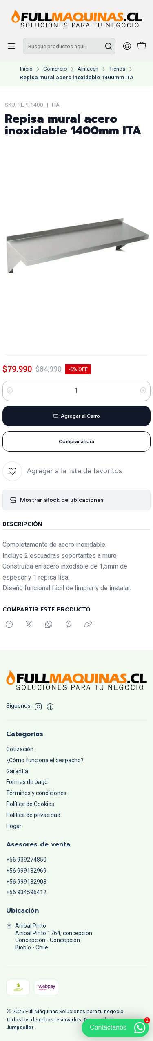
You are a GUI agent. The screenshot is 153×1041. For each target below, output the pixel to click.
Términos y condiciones (36, 793)
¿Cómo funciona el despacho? (45, 760)
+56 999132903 (26, 881)
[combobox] (69, 46)
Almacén (88, 69)
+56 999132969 (26, 870)
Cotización (19, 749)
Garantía (17, 771)
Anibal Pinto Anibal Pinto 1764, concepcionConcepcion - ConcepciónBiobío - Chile (49, 936)
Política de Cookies (30, 804)
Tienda (117, 69)
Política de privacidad (33, 815)
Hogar (14, 826)
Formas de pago (27, 782)
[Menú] (11, 46)
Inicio (26, 69)
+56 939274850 (26, 859)
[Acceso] (126, 46)
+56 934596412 (26, 892)
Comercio (55, 69)
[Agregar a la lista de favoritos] (62, 471)
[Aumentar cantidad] (143, 391)
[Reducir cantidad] (10, 391)
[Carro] (141, 46)
